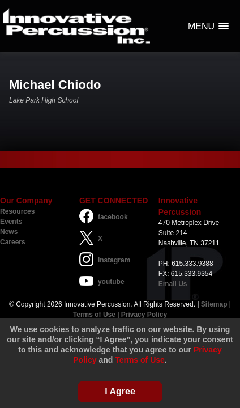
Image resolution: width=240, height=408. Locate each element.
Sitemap (214, 304)
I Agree (120, 391)
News (9, 232)
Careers (12, 242)
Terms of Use (94, 314)
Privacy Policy (144, 314)
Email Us (172, 284)
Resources (17, 211)
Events (11, 222)
